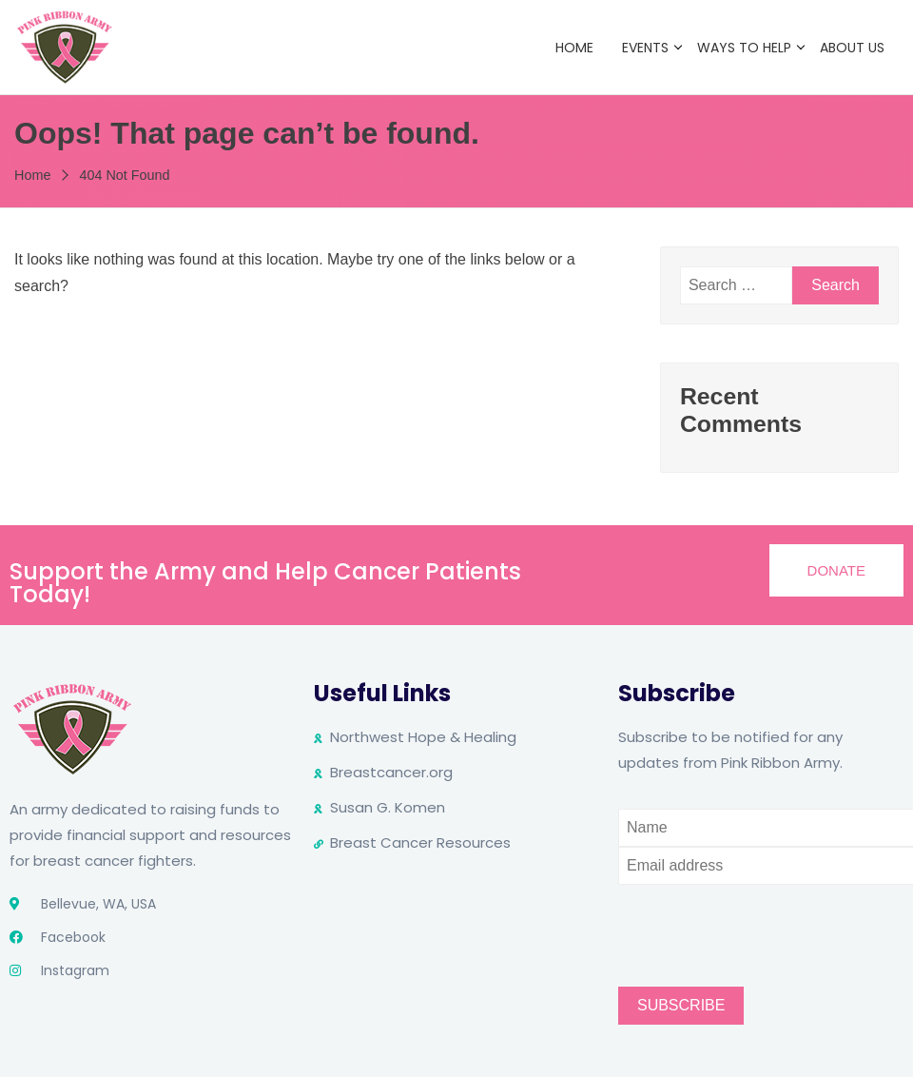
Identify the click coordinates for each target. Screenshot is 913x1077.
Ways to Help (744, 47)
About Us (852, 47)
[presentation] (762, 922)
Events (645, 47)
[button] (836, 570)
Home (574, 47)
